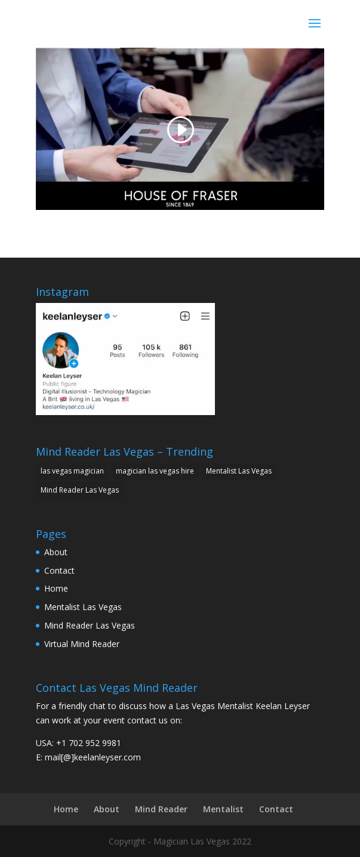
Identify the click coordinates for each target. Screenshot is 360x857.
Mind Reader (161, 809)
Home (56, 588)
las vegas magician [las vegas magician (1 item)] (72, 471)
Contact (59, 570)
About (55, 552)
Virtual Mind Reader (81, 643)
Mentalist (223, 809)
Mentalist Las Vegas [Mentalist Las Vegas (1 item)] (239, 471)
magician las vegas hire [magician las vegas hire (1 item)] (155, 471)
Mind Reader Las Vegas (89, 625)
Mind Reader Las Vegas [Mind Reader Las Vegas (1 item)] (80, 490)
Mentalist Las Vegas (83, 606)
